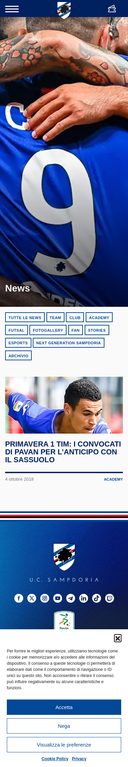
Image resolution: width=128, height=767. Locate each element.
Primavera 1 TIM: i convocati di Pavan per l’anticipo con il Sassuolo (63, 454)
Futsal (17, 330)
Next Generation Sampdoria (68, 343)
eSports (18, 343)
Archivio (18, 356)
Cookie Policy (55, 758)
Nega (64, 726)
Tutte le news (25, 318)
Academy (99, 318)
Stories (97, 330)
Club (75, 318)
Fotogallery (48, 330)
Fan (76, 330)
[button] (117, 637)
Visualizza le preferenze (64, 745)
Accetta (63, 707)
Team (55, 318)
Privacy (79, 758)
